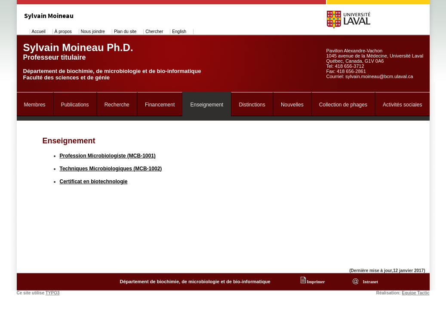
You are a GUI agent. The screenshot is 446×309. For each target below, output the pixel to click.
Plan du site (125, 31)
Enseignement (206, 105)
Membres (35, 105)
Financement (160, 105)
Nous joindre (93, 31)
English (179, 31)
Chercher (154, 31)
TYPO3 (53, 293)
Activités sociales (402, 105)
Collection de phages (343, 105)
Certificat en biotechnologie (94, 182)
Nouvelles (292, 105)
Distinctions (252, 105)
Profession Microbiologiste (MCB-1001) (108, 156)
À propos (63, 31)
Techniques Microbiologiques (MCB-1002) (111, 169)
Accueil (39, 31)
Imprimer (313, 281)
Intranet (369, 281)
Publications (75, 105)
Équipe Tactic (415, 293)
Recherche (117, 105)
